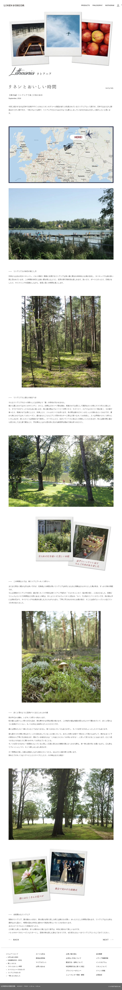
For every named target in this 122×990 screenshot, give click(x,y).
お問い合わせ (40, 966)
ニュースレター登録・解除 (75, 975)
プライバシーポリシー (73, 971)
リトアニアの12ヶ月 (14, 972)
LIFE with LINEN (13, 957)
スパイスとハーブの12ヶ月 (16, 969)
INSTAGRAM (109, 5)
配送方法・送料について (74, 962)
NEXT (106, 940)
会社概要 (99, 954)
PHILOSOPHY (97, 5)
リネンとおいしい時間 (15, 966)
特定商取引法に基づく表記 (75, 966)
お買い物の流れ (71, 954)
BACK (16, 940)
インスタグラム (101, 962)
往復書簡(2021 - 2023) (15, 960)
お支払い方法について (73, 958)
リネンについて (101, 966)
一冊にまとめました (14, 975)
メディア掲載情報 (102, 958)
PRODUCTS (85, 5)
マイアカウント (41, 962)
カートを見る (40, 954)
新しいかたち (12, 963)
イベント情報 (100, 971)
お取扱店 (99, 975)
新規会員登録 (40, 958)
